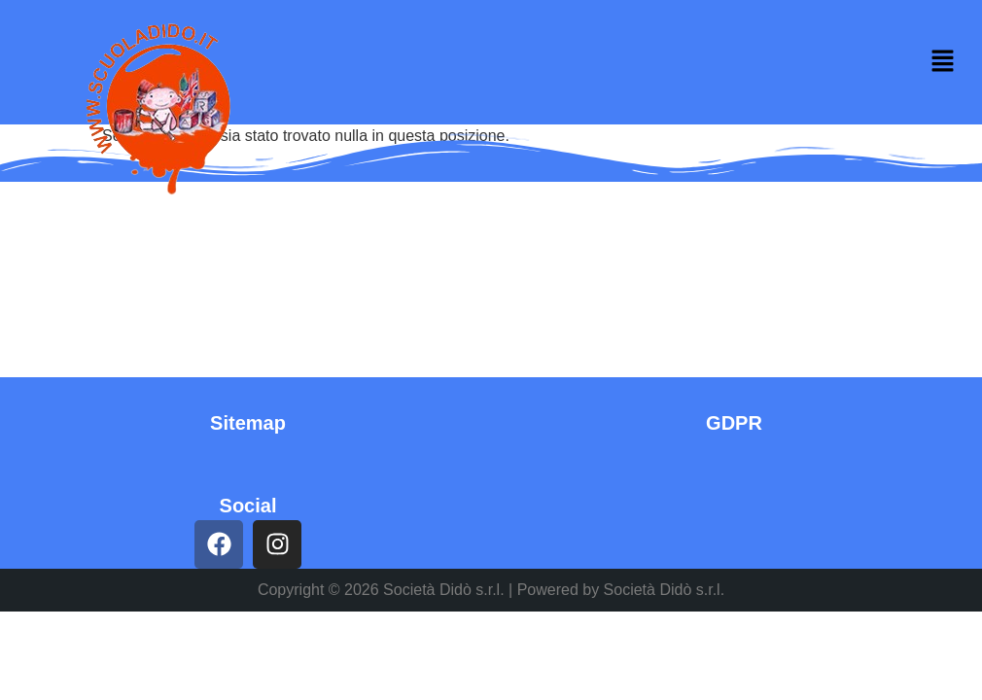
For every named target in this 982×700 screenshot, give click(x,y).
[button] (943, 62)
